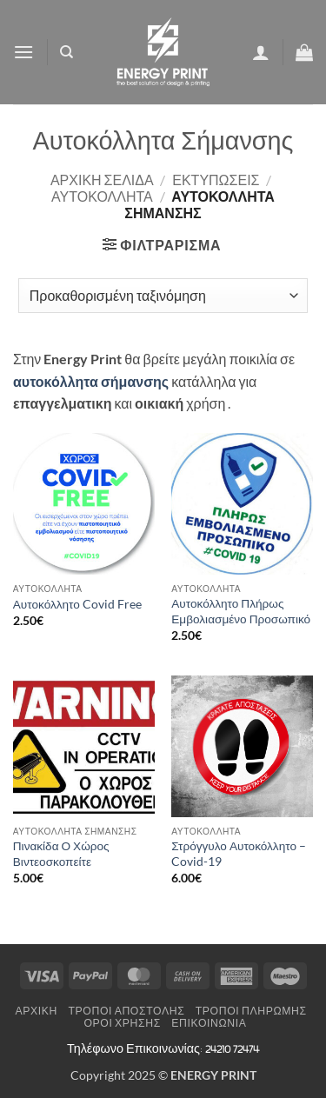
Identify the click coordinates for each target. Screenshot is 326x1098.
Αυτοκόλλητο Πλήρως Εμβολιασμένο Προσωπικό (240, 611)
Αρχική (37, 1010)
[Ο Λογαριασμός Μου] (260, 52)
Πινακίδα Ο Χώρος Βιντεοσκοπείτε (61, 853)
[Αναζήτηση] (66, 52)
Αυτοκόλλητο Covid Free (77, 604)
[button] (23, 51)
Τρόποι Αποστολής (126, 1010)
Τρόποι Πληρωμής (251, 1010)
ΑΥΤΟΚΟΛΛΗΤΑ (102, 196)
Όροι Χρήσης (121, 1022)
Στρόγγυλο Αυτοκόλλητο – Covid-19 (238, 853)
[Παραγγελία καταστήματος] (163, 295)
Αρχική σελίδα (102, 179)
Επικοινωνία (208, 1022)
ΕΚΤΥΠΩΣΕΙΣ (215, 179)
